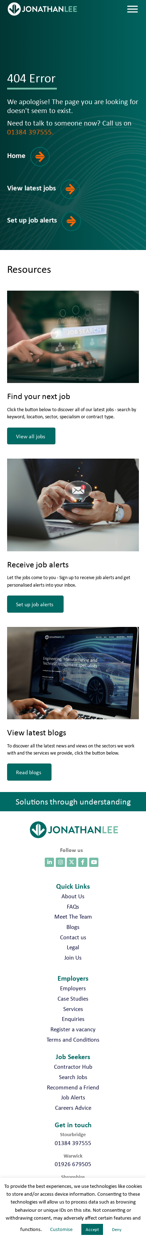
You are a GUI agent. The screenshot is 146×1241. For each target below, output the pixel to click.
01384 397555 (73, 1143)
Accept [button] (92, 1229)
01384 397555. (30, 132)
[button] (33, 162)
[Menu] (132, 9)
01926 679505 (73, 1164)
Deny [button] (116, 1229)
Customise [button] (61, 1229)
